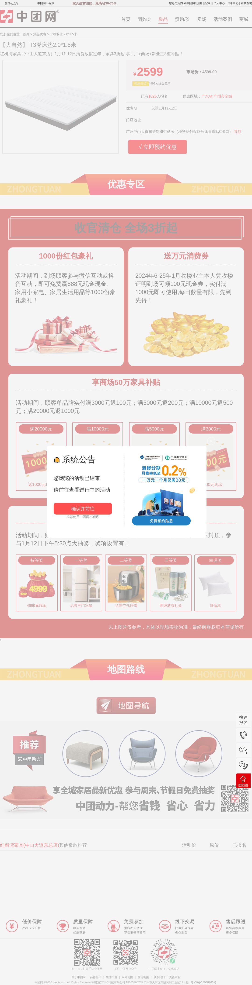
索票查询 (246, 3)
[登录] (208, 3)
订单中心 (232, 3)
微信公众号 (12, 3)
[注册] (200, 3)
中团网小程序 (45, 3)
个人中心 (219, 3)
